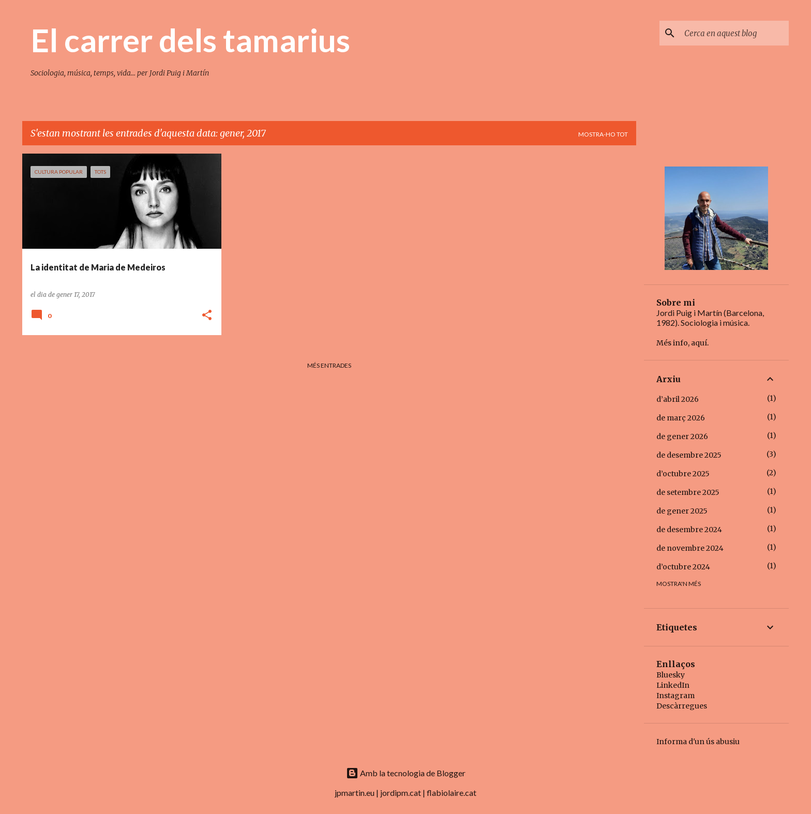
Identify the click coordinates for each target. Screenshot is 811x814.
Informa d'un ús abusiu (698, 741)
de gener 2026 (682, 436)
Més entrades (329, 365)
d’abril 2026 (677, 399)
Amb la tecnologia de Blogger (405, 773)
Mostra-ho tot (603, 134)
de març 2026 (680, 418)
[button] (207, 316)
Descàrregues (681, 706)
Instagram (675, 695)
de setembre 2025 (687, 492)
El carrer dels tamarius (190, 40)
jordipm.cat (400, 792)
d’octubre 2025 (683, 473)
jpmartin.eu (354, 792)
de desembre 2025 (689, 455)
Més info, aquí (681, 343)
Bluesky (670, 675)
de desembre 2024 (689, 529)
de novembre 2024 (690, 548)
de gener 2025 (682, 511)
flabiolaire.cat (451, 792)
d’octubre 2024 (683, 566)
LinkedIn (672, 685)
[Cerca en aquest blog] (734, 33)
